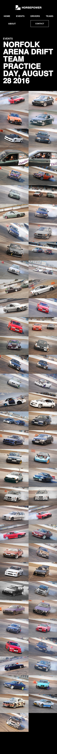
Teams (49, 16)
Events (20, 16)
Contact (39, 24)
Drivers (35, 16)
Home (7, 16)
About (12, 23)
